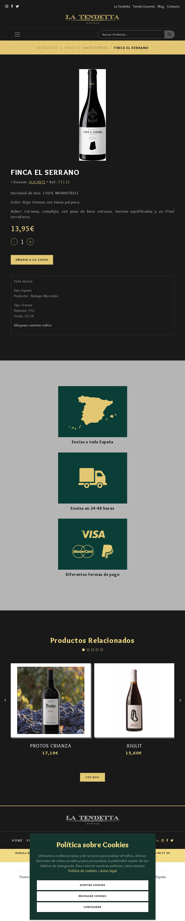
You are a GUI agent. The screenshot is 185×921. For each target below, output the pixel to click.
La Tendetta (122, 6)
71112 (59, 182)
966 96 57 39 (160, 853)
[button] (83, 650)
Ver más (92, 777)
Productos (47, 48)
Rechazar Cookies (92, 896)
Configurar (93, 907)
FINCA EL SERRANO (131, 48)
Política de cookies (83, 871)
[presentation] (5, 700)
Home (17, 840)
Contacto (173, 6)
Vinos (70, 48)
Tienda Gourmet (144, 6)
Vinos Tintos (95, 48)
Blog (161, 6)
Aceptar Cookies (92, 885)
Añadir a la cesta (32, 259)
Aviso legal (108, 871)
